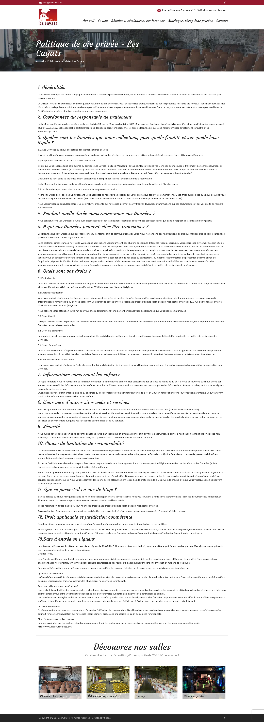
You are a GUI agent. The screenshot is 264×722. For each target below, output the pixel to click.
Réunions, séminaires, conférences (138, 20)
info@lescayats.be (50, 2)
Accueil (88, 20)
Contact (222, 20)
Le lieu (103, 20)
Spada (107, 717)
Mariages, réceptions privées (190, 20)
